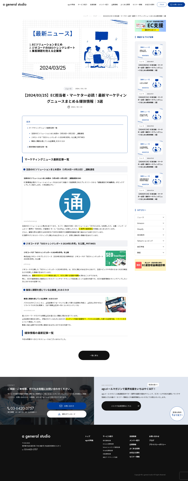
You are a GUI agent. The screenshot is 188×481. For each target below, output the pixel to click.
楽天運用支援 (107, 440)
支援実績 (132, 436)
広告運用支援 (107, 454)
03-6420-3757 (30, 449)
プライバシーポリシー (157, 444)
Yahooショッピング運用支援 (111, 447)
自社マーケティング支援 (110, 457)
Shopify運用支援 (108, 450)
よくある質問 (134, 448)
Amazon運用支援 (108, 444)
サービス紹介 (108, 436)
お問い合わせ (154, 436)
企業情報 (132, 444)
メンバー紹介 (134, 440)
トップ (87, 436)
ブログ (161, 4)
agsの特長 (89, 440)
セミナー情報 (134, 456)
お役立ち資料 (134, 452)
